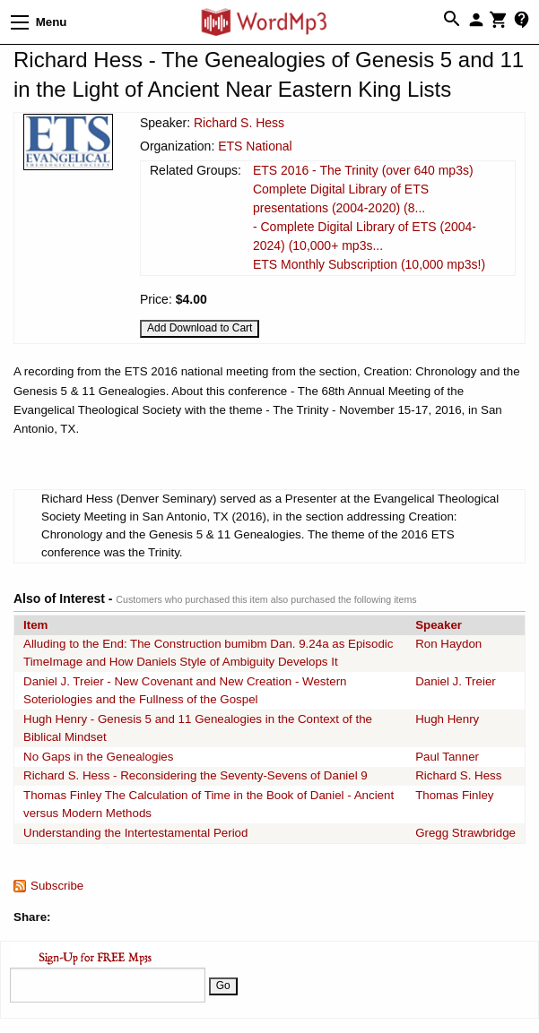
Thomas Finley (454, 795)
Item (35, 625)
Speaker (438, 625)
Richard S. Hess (239, 123)
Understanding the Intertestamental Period (135, 832)
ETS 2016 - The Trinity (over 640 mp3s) (363, 170)
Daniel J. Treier (455, 681)
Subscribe (56, 885)
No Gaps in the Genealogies (98, 756)
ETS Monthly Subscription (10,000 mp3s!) (369, 264)
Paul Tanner (447, 756)
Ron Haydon (448, 643)
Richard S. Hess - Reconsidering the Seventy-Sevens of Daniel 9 (195, 775)
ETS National (254, 146)
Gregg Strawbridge (465, 832)
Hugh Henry (447, 719)
